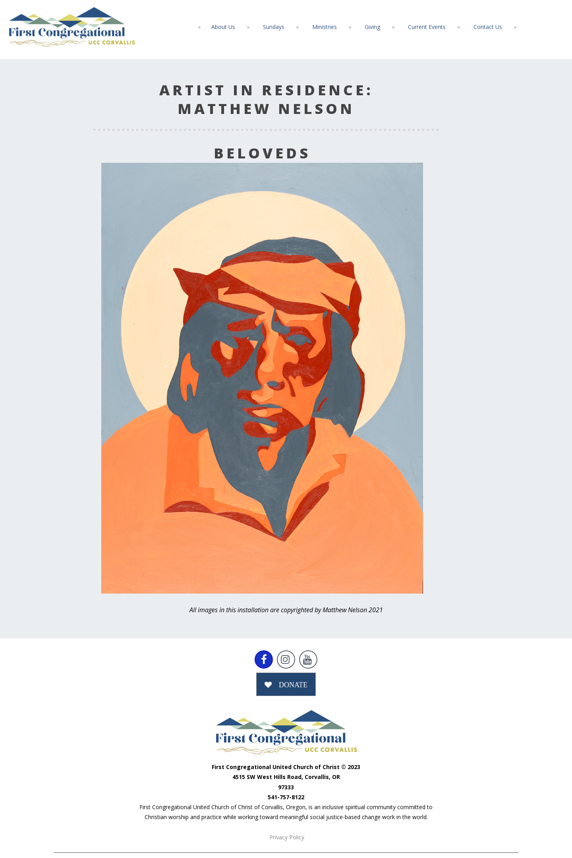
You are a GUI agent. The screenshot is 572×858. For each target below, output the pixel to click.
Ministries (324, 27)
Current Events (427, 27)
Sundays (273, 27)
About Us (223, 27)
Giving (372, 27)
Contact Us (487, 27)
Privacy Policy (286, 837)
